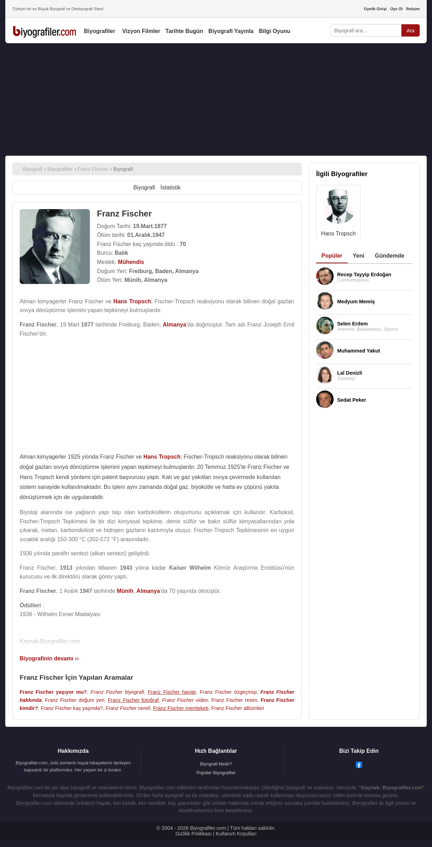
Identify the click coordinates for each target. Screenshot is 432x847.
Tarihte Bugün (184, 31)
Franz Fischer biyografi (117, 692)
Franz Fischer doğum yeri (74, 700)
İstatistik (171, 187)
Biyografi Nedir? (216, 764)
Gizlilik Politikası (194, 833)
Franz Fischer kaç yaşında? (72, 708)
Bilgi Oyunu (274, 31)
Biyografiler (99, 31)
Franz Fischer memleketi (181, 708)
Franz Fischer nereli (128, 708)
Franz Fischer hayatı (172, 692)
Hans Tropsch (338, 234)
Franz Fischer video (185, 700)
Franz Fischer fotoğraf (133, 700)
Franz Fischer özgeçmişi (228, 692)
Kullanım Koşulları (236, 833)
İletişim (413, 9)
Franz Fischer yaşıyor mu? (53, 692)
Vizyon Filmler (141, 31)
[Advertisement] (216, 99)
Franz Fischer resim (234, 700)
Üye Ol (396, 9)
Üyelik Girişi (375, 9)
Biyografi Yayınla (231, 31)
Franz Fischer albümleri (237, 708)
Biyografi (144, 187)
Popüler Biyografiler (216, 772)
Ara (410, 30)
